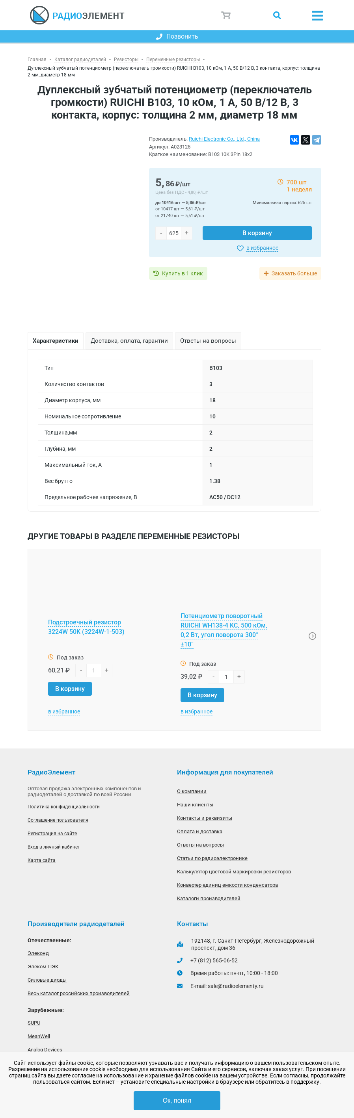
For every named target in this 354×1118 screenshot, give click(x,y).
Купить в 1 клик (182, 273)
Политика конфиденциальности (64, 807)
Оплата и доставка (199, 831)
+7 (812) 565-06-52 (214, 960)
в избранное (262, 248)
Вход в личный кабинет (54, 847)
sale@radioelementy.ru (236, 986)
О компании (192, 791)
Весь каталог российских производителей (79, 993)
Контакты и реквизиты (204, 818)
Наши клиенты (195, 805)
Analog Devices (45, 1050)
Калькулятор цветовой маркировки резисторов (234, 872)
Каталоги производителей (208, 898)
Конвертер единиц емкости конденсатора (227, 885)
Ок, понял (177, 1100)
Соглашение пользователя (58, 820)
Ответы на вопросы (200, 845)
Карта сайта (42, 860)
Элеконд (38, 953)
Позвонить (177, 36)
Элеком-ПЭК (43, 966)
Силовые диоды (47, 980)
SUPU (34, 1023)
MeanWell (39, 1036)
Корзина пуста (226, 15)
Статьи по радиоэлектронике (212, 858)
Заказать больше (294, 273)
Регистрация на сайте (52, 833)
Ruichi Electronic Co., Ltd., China (224, 139)
